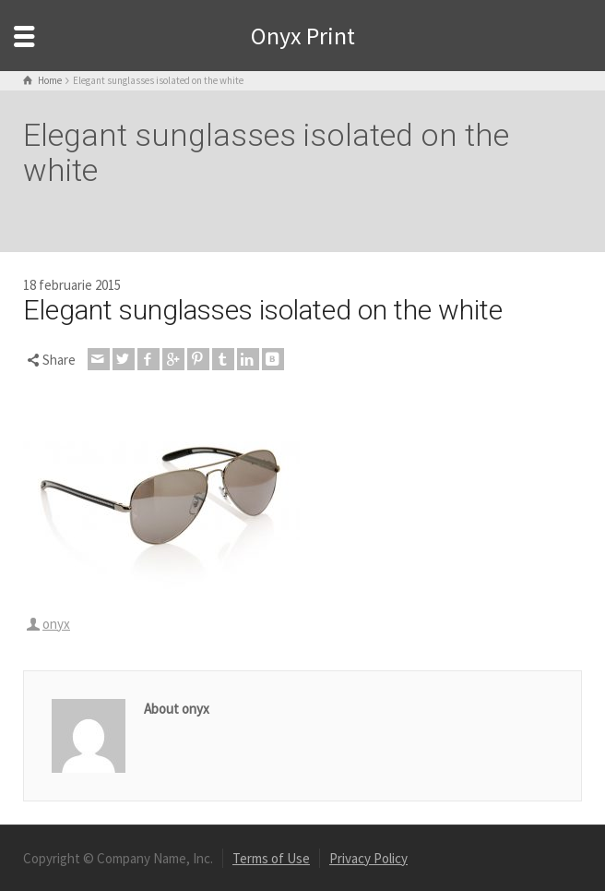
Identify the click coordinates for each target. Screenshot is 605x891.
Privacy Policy (368, 858)
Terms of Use (271, 858)
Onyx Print (303, 35)
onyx (56, 623)
